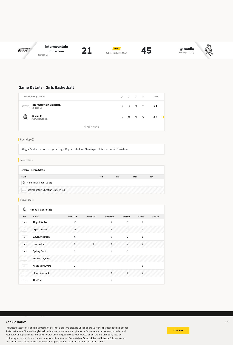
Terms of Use (89, 340)
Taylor (38, 244)
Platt (37, 280)
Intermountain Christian (56, 49)
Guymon (41, 258)
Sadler (40, 222)
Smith (40, 251)
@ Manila (187, 49)
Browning (42, 266)
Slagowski (41, 273)
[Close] (227, 324)
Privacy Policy (108, 340)
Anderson (41, 236)
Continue (178, 332)
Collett (40, 229)
